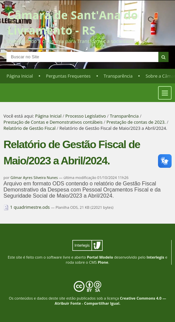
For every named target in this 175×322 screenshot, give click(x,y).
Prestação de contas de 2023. (135, 122)
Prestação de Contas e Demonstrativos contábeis (53, 122)
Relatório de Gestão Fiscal (29, 128)
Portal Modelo (100, 257)
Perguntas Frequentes (68, 76)
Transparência (118, 76)
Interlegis (155, 257)
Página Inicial (19, 76)
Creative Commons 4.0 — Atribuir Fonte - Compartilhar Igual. (110, 301)
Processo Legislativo (85, 116)
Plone (103, 262)
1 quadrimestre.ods (27, 207)
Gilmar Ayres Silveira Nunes (34, 177)
